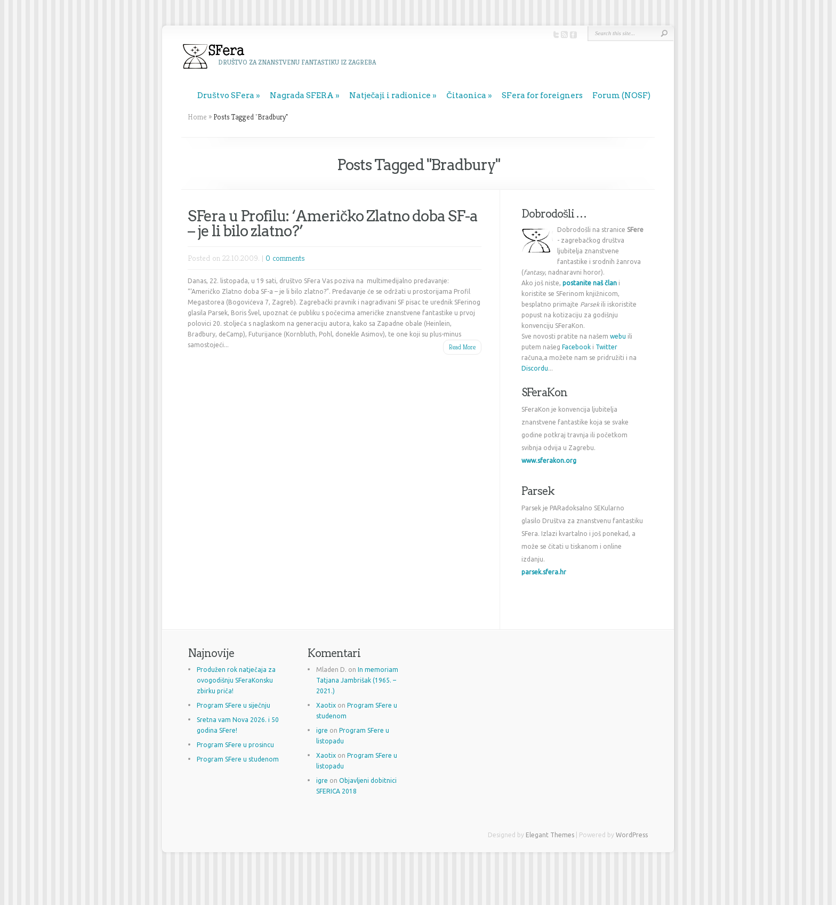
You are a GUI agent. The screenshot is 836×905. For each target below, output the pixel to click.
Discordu (534, 368)
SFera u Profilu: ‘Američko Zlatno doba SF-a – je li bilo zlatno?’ (333, 223)
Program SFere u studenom (238, 759)
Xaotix (326, 705)
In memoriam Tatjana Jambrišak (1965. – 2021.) (357, 680)
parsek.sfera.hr (543, 571)
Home (197, 117)
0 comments (285, 258)
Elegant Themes (550, 834)
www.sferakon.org (548, 460)
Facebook (576, 346)
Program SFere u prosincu (235, 744)
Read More (462, 347)
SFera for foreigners (542, 95)
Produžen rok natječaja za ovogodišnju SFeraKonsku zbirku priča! (236, 680)
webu (618, 336)
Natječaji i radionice (390, 95)
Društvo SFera (225, 95)
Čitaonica (466, 95)
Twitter (606, 346)
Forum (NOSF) (621, 95)
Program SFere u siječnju (233, 705)
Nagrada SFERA (302, 95)
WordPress (632, 834)
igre (322, 730)
